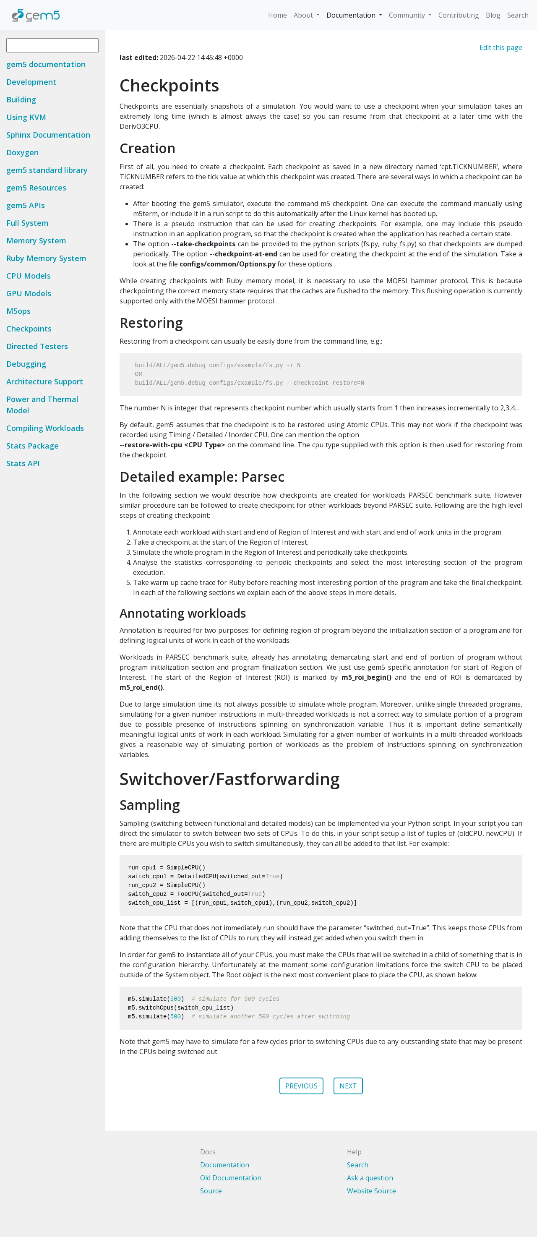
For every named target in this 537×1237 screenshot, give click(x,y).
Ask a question (370, 1177)
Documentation (351, 15)
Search (518, 15)
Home (277, 15)
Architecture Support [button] (44, 381)
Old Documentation (230, 1177)
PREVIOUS (301, 1086)
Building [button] (21, 99)
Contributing (458, 15)
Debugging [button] (26, 364)
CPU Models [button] (28, 276)
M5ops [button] (18, 311)
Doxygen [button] (22, 152)
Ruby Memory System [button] (46, 258)
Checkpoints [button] (29, 329)
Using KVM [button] (26, 117)
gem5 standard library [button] (47, 170)
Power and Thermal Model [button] (42, 404)
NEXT (348, 1086)
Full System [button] (27, 223)
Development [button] (31, 82)
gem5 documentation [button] (46, 64)
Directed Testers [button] (37, 346)
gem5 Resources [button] (36, 188)
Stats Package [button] (32, 446)
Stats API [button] (23, 463)
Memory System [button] (36, 240)
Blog (493, 15)
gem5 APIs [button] (25, 205)
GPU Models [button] (28, 293)
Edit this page (501, 47)
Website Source (371, 1190)
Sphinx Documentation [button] (48, 135)
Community (408, 15)
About (304, 15)
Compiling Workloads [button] (45, 428)
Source (211, 1190)
